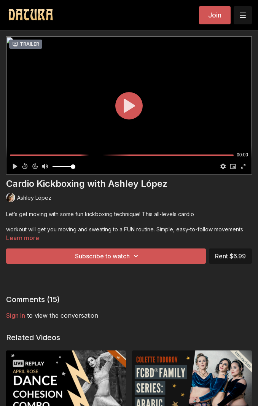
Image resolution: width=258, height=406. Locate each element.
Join (214, 15)
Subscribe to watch (107, 256)
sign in (15, 315)
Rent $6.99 (230, 256)
